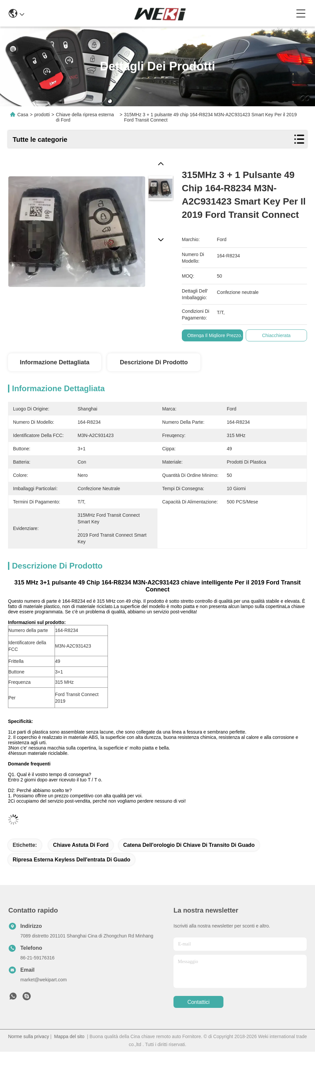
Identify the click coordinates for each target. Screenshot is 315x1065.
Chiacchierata (276, 335)
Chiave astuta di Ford (81, 845)
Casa (22, 114)
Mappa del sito (69, 1036)
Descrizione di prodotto (154, 362)
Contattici (198, 1002)
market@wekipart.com (43, 979)
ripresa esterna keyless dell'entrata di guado (71, 859)
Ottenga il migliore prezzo (214, 335)
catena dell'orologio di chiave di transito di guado (189, 845)
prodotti (42, 114)
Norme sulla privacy (28, 1036)
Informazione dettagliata (54, 362)
